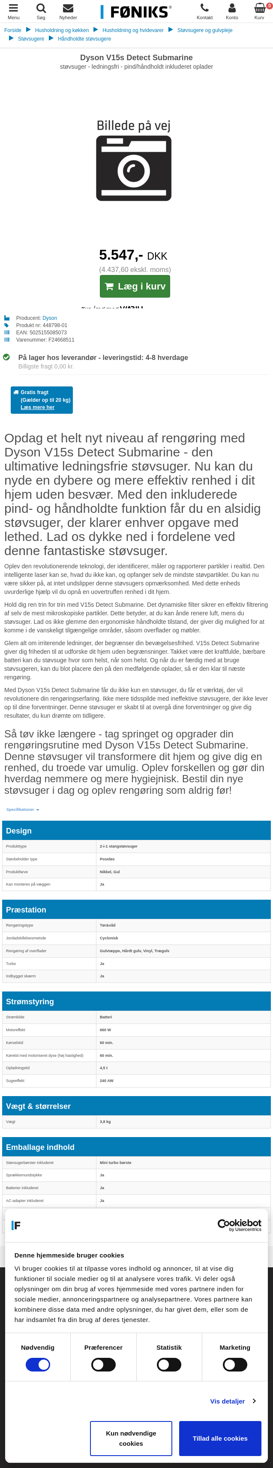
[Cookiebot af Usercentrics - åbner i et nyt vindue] (223, 1225)
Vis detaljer (227, 1401)
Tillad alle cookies (220, 1438)
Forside (12, 30)
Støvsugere (31, 39)
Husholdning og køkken (62, 30)
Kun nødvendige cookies (131, 1438)
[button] (23, 810)
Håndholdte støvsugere (84, 39)
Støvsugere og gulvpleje (205, 30)
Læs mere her (37, 407)
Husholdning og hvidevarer (133, 30)
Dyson (49, 318)
